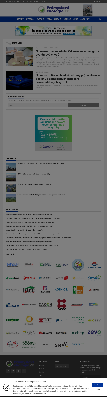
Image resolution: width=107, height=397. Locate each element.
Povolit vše (97, 385)
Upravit (97, 389)
